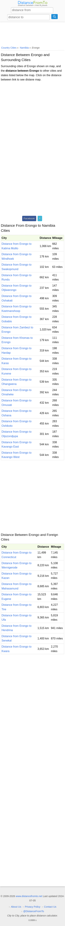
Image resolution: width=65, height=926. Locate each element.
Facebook (29, 218)
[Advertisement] (32, 33)
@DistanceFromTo (33, 911)
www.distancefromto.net (29, 896)
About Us (16, 906)
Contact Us (50, 906)
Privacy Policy (32, 906)
